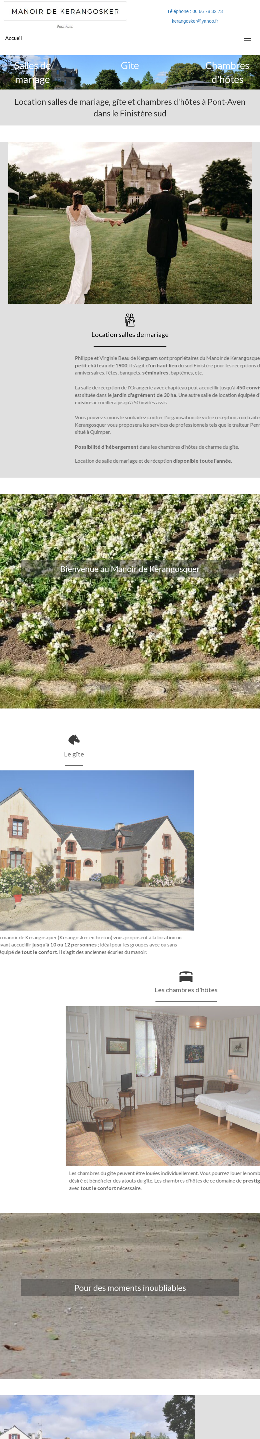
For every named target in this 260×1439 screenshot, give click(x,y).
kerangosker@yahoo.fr (195, 21)
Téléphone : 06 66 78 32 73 (195, 11)
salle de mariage (220, 461)
